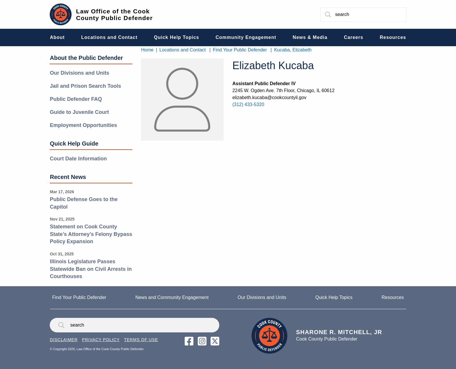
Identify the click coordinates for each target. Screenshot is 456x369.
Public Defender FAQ (76, 99)
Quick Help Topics (333, 297)
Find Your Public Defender (240, 49)
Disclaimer (64, 339)
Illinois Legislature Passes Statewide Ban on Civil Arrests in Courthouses (90, 269)
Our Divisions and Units (79, 73)
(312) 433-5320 (248, 104)
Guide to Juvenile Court (79, 112)
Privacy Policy (101, 339)
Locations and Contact (182, 49)
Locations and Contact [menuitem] (109, 37)
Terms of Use (141, 339)
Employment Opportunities (83, 125)
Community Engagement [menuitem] (245, 37)
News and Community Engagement (172, 297)
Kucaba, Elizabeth (292, 49)
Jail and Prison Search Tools (85, 86)
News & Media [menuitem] (310, 37)
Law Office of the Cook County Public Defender (114, 14)
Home (147, 49)
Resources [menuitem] (393, 37)
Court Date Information (78, 159)
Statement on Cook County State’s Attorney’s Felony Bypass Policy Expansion (91, 234)
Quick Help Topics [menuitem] (176, 37)
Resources (393, 297)
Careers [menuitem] (354, 37)
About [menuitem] (57, 37)
